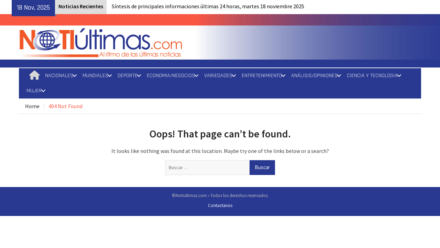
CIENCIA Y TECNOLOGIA (372, 75)
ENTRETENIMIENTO (262, 75)
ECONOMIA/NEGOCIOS (171, 75)
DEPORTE (128, 75)
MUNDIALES (95, 75)
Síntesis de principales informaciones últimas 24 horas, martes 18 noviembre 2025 (208, 6)
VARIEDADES (218, 75)
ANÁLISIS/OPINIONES (314, 75)
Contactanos (220, 205)
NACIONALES (59, 75)
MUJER (34, 90)
